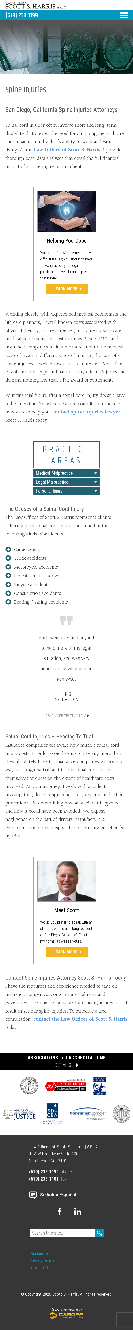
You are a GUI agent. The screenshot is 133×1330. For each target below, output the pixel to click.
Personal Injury (49, 491)
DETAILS (63, 1065)
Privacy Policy (41, 1260)
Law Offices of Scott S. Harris (67, 150)
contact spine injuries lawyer (86, 412)
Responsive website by (66, 1313)
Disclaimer (38, 1253)
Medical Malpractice (54, 473)
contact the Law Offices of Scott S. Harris (80, 1019)
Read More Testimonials (65, 716)
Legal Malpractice (52, 482)
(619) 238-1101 (44, 1179)
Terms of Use (41, 1267)
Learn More (65, 288)
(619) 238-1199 (21, 15)
